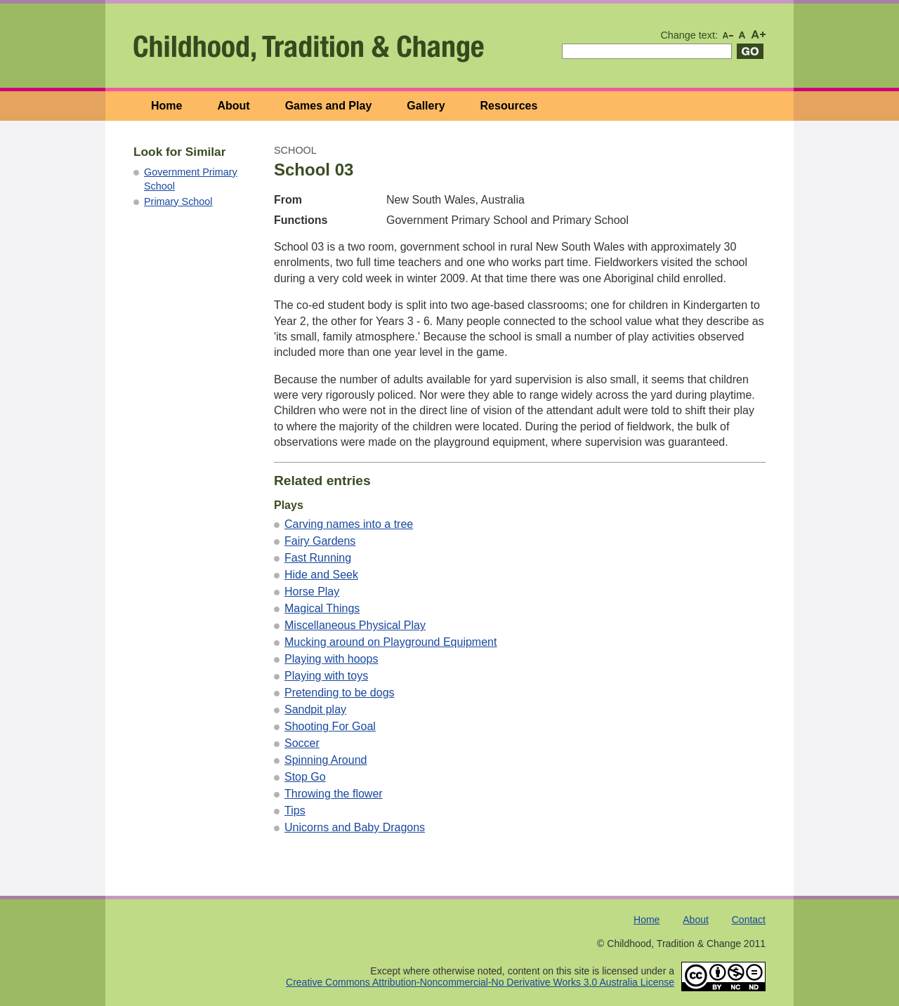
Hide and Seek (321, 575)
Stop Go (305, 777)
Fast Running (317, 558)
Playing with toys (326, 676)
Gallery (426, 106)
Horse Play (311, 591)
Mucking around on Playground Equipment (390, 642)
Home (166, 106)
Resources (509, 106)
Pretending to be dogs (339, 693)
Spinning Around (325, 760)
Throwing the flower (333, 794)
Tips (295, 810)
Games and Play (328, 106)
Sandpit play (315, 709)
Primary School (178, 201)
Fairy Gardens (319, 541)
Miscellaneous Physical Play (355, 625)
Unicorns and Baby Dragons (354, 827)
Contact (749, 919)
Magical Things (322, 608)
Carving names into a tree (348, 524)
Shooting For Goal (330, 726)
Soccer (302, 743)
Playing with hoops (331, 659)
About (233, 106)
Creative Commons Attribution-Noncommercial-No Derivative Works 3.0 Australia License (480, 982)
